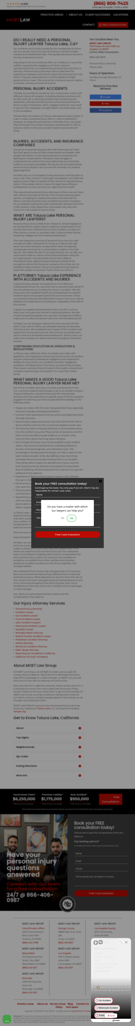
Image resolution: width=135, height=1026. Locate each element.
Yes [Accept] (71, 518)
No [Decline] (62, 518)
